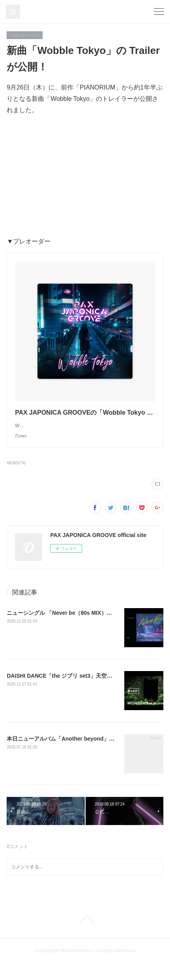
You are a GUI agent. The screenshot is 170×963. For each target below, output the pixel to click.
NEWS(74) (16, 463)
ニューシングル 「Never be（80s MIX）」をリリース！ (76, 613)
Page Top (85, 919)
